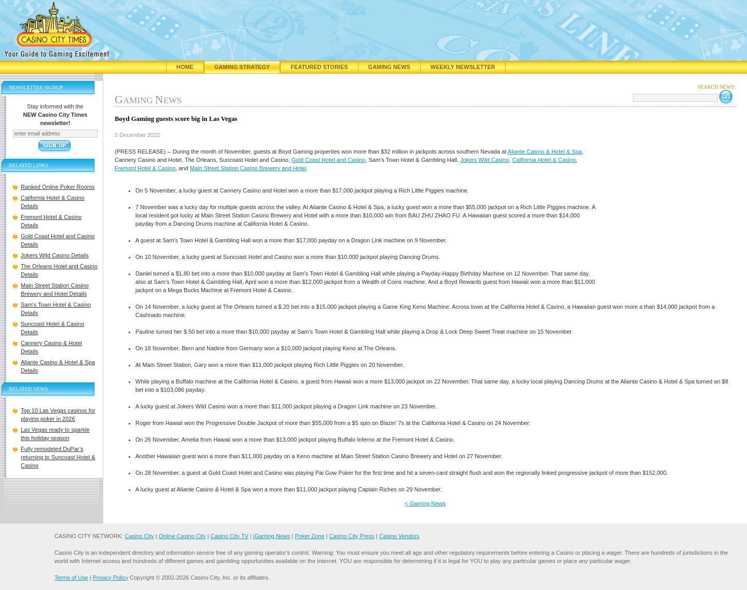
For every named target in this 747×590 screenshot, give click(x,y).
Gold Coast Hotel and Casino (328, 160)
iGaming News (271, 536)
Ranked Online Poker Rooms (57, 187)
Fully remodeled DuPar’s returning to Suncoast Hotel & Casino (58, 457)
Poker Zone (309, 536)
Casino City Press (351, 536)
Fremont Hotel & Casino (145, 168)
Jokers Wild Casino (484, 160)
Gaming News (389, 67)
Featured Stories (319, 67)
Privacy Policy (110, 577)
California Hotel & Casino (544, 160)
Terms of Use (71, 577)
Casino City (139, 536)
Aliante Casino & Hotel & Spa (545, 151)
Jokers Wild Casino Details (55, 255)
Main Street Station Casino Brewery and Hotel (248, 168)
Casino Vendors (399, 536)
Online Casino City (182, 536)
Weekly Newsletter (463, 67)
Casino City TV (229, 536)
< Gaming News (425, 503)
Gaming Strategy (242, 67)
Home (184, 67)
